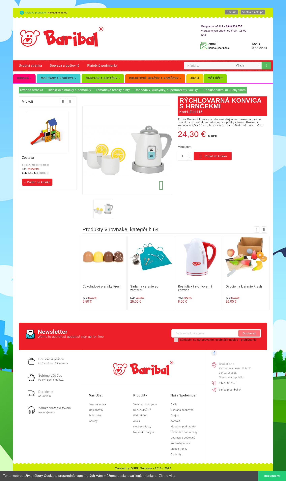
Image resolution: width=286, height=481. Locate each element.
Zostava (28, 158)
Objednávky (96, 409)
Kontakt (231, 12)
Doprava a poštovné (64, 65)
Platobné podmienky (102, 65)
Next (70, 101)
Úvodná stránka (30, 65)
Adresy (93, 420)
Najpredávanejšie (144, 432)
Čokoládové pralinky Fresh (102, 286)
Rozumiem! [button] (272, 475)
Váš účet (96, 395)
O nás (174, 404)
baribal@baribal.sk (219, 47)
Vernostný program (145, 404)
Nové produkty (142, 426)
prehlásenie (249, 339)
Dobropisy (95, 415)
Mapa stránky (179, 448)
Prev (63, 101)
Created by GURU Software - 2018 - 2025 (143, 468)
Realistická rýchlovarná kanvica (195, 288)
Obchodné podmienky (184, 432)
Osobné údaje (97, 404)
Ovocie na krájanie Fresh (244, 286)
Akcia (136, 420)
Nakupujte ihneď (57, 12)
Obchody (176, 454)
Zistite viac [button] (167, 475)
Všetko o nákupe (252, 12)
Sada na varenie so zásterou (144, 288)
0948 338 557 (227, 383)
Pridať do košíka (212, 156)
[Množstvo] (182, 156)
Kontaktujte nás (180, 443)
